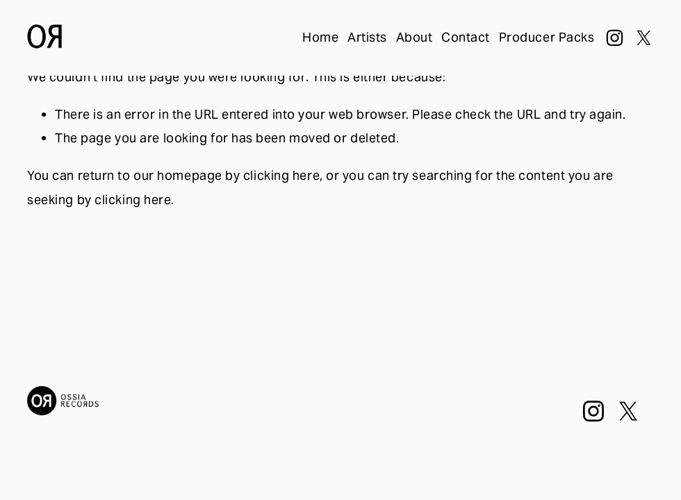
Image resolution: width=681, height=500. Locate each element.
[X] (644, 38)
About (414, 37)
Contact (465, 37)
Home (320, 37)
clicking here (281, 175)
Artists (367, 37)
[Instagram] (615, 38)
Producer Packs (547, 37)
